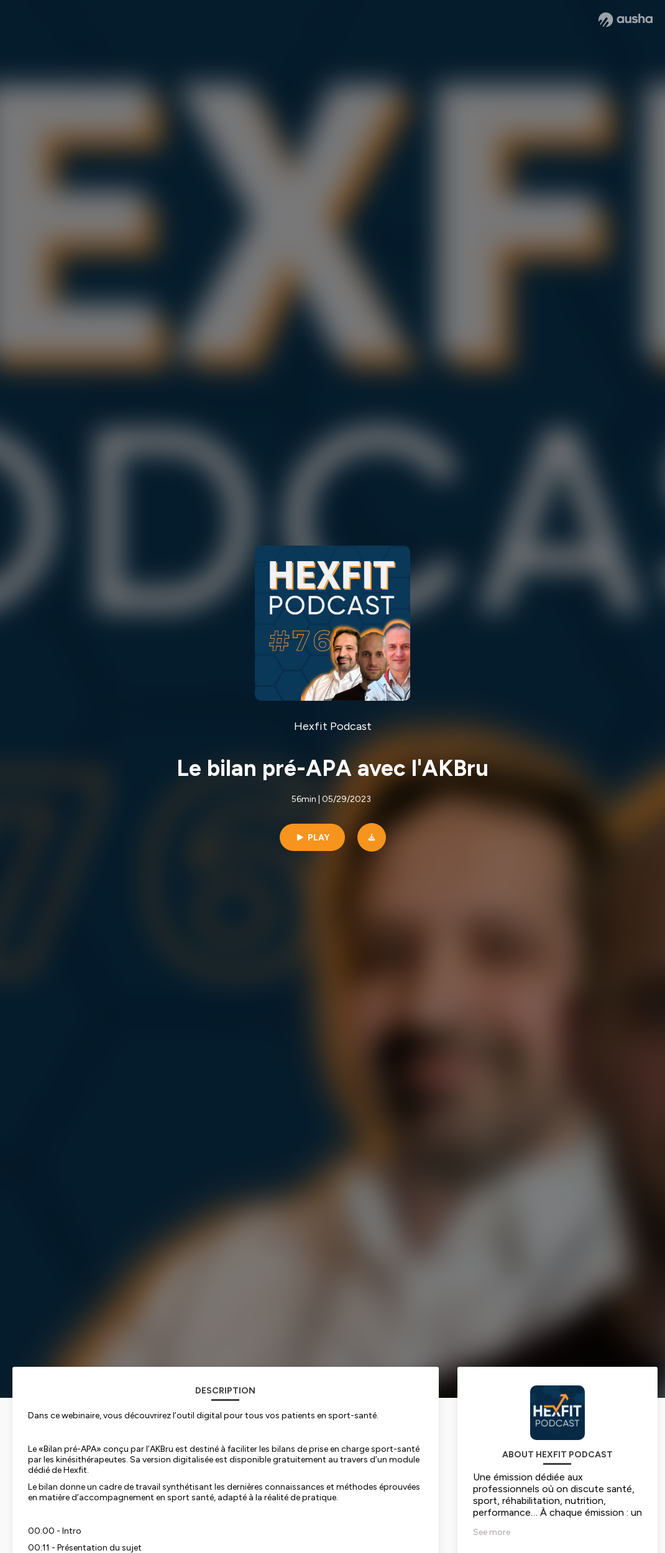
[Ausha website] (625, 19)
